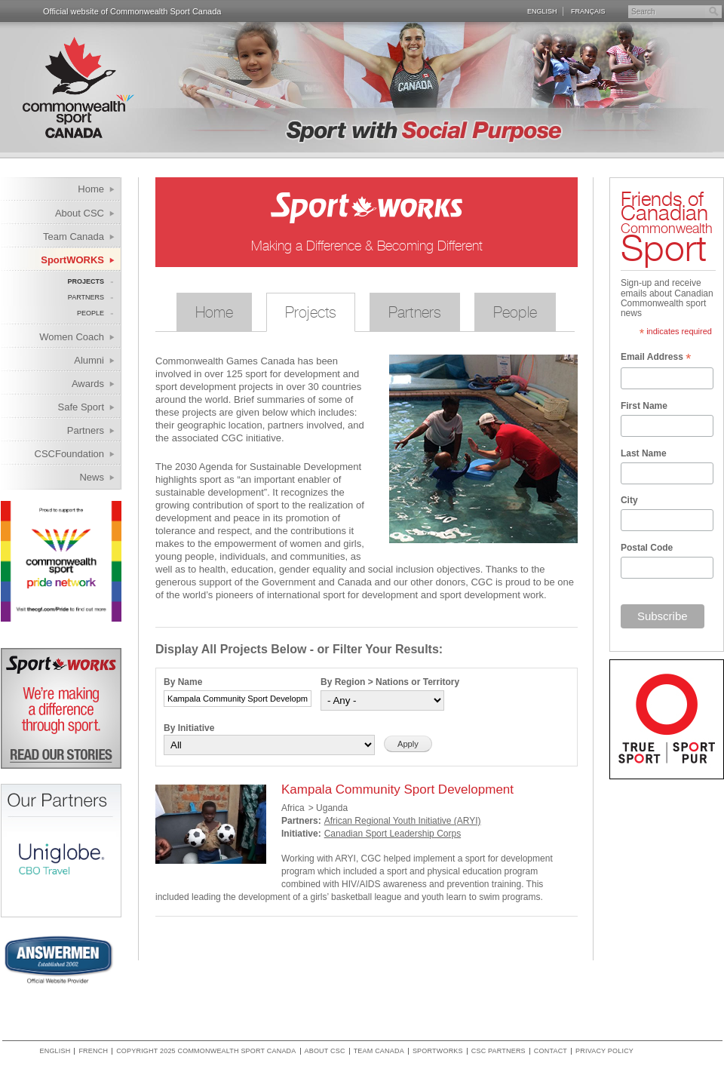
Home (91, 189)
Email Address (656, 358)
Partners (86, 297)
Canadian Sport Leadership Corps (392, 833)
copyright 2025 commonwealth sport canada (206, 1051)
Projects (85, 281)
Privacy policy (604, 1051)
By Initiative (189, 728)
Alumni (89, 360)
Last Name (644, 453)
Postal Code (647, 547)
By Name (183, 682)
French (93, 1051)
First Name (644, 406)
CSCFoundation (70, 453)
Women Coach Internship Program (62, 339)
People (90, 313)
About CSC (79, 213)
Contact (550, 1051)
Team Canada (73, 236)
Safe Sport (81, 407)
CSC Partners (498, 1051)
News (91, 477)
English (542, 11)
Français (588, 11)
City (629, 500)
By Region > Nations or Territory (390, 682)
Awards (88, 383)
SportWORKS (72, 260)
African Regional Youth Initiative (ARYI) (402, 821)
